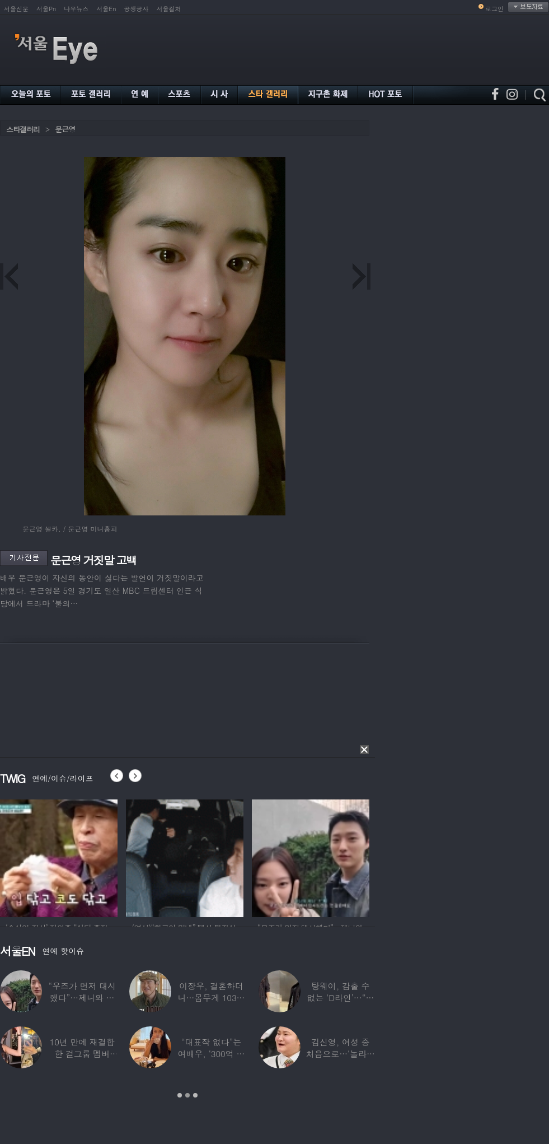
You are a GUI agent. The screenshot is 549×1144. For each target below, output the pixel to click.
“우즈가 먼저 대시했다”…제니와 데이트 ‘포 (81, 997)
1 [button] (179, 1095)
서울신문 (16, 8)
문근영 (65, 129)
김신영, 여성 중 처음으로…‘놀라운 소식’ (340, 1053)
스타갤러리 (23, 129)
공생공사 (136, 8)
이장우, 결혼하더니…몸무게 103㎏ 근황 (211, 997)
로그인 (494, 8)
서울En (106, 8)
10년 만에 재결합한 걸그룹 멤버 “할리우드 (82, 1053)
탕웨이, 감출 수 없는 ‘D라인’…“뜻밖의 (340, 997)
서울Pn (46, 8)
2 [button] (187, 1095)
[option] (59, 857)
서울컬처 (169, 8)
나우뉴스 (76, 8)
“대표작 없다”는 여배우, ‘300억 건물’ (211, 1053)
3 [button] (195, 1095)
